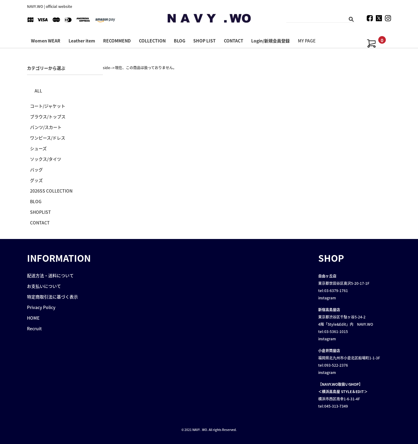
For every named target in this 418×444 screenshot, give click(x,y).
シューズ (38, 148)
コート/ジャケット (47, 106)
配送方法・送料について (50, 275)
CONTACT (233, 41)
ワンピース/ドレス (47, 138)
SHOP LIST (204, 41)
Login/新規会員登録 (270, 41)
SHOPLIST (40, 212)
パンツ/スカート (46, 127)
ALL (38, 91)
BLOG (179, 41)
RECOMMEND (117, 41)
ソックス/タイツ (45, 159)
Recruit (34, 328)
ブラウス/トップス (48, 116)
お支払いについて (44, 286)
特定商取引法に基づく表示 (52, 297)
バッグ (36, 169)
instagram (327, 298)
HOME (33, 318)
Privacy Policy (41, 307)
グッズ (36, 180)
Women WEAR (45, 41)
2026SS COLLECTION (51, 191)
